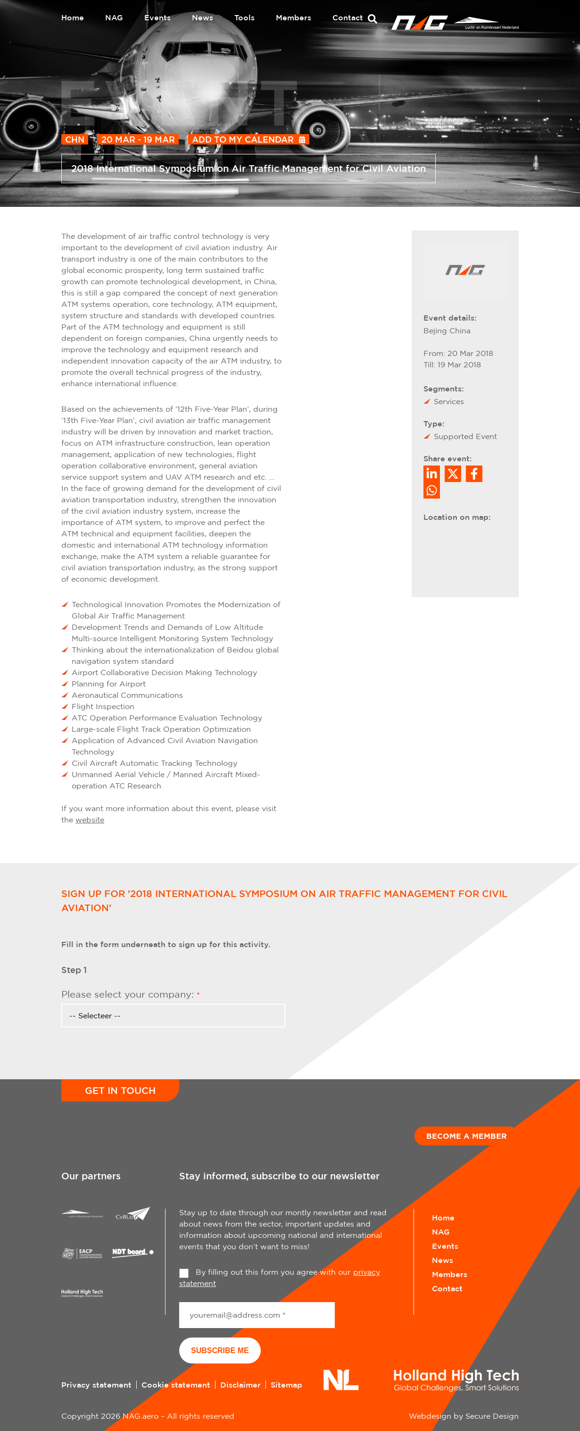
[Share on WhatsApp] (431, 490)
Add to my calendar (243, 139)
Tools (244, 17)
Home (72, 17)
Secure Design (492, 1416)
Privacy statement (96, 1384)
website (89, 819)
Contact (347, 17)
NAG (114, 17)
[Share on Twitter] (453, 474)
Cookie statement (175, 1384)
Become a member (466, 1136)
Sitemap (286, 1384)
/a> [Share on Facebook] (474, 474)
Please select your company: (130, 994)
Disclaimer (240, 1384)
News (202, 17)
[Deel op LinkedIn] (431, 474)
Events (157, 17)
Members (293, 17)
